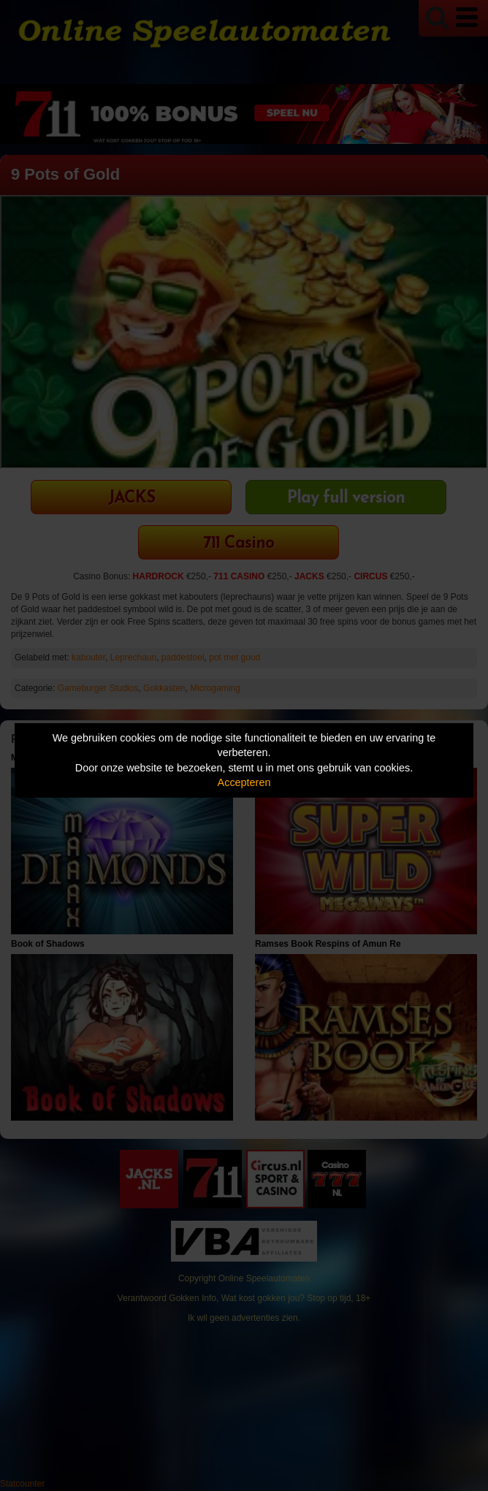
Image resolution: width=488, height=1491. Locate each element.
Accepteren (244, 782)
